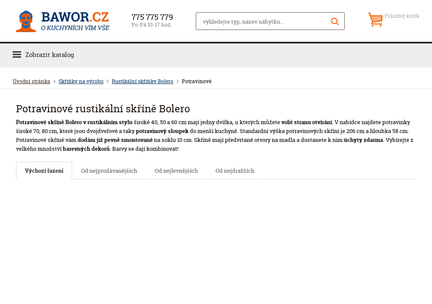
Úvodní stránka (31, 81)
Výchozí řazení (44, 170)
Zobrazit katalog (49, 54)
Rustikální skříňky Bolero (142, 81)
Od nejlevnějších (176, 170)
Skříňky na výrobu (81, 81)
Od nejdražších (235, 170)
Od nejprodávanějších (109, 170)
